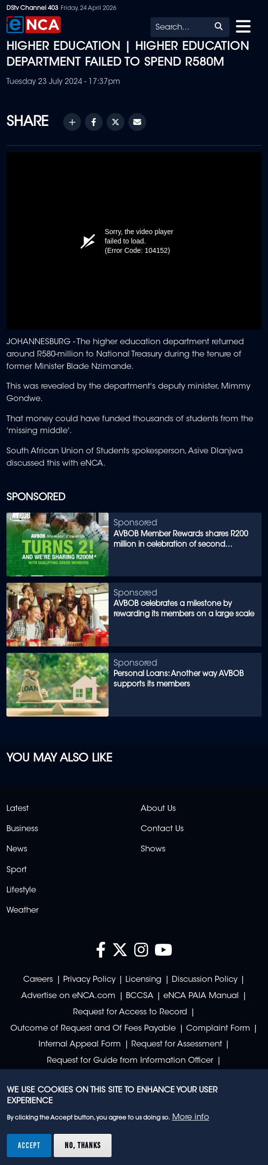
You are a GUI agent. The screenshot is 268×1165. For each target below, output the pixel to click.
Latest (17, 809)
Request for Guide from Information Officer (130, 1061)
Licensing (143, 980)
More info (190, 1118)
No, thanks (83, 1145)
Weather (22, 911)
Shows (153, 849)
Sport (16, 870)
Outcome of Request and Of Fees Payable (93, 1029)
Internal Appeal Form (79, 1044)
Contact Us (162, 829)
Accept (29, 1145)
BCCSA (139, 996)
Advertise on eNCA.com (68, 996)
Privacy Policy (89, 980)
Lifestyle (21, 890)
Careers (38, 980)
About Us (158, 809)
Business (22, 829)
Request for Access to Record (130, 1012)
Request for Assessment (176, 1044)
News (16, 849)
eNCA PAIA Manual (201, 996)
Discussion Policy (204, 980)
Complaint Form (218, 1029)
